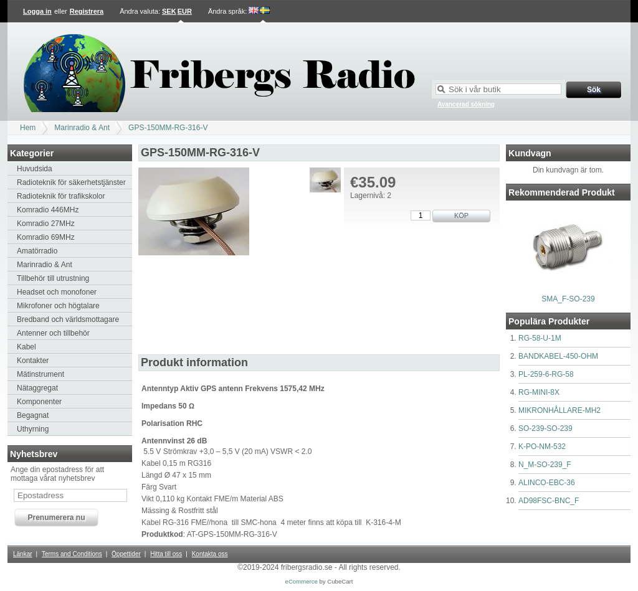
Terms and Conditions (72, 554)
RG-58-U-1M (539, 338)
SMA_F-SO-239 (567, 299)
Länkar (22, 554)
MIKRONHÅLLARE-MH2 (559, 410)
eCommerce (301, 581)
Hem (28, 127)
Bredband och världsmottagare (68, 319)
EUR (185, 11)
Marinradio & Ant (82, 127)
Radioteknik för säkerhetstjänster (71, 182)
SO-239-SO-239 (545, 428)
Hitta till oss (166, 554)
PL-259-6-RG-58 (546, 374)
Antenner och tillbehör (53, 333)
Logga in (37, 11)
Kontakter (33, 360)
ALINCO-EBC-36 (546, 482)
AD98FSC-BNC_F (548, 500)
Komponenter (39, 401)
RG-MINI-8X (538, 392)
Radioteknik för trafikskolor (61, 196)
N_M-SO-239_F (544, 464)
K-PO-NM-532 (542, 446)
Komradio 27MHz (46, 223)
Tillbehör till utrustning (53, 278)
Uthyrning (33, 429)
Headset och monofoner (57, 292)
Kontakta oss (210, 554)
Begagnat (33, 415)
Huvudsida (34, 168)
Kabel (26, 347)
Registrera (86, 11)
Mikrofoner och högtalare (58, 305)
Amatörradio (37, 251)
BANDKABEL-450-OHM (558, 356)
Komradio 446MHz (48, 210)
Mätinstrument (40, 374)
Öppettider (126, 554)
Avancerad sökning (466, 104)
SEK (169, 11)
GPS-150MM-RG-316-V (167, 127)
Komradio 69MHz (46, 237)
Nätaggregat (37, 388)
